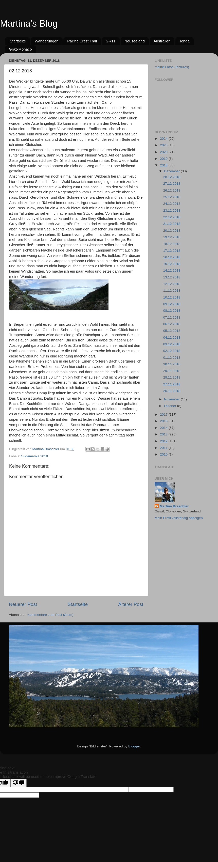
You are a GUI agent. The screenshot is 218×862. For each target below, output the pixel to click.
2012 (164, 441)
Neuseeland (134, 41)
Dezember (172, 171)
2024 (164, 138)
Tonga (184, 41)
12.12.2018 (171, 284)
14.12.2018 (171, 270)
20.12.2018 (171, 230)
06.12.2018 (171, 324)
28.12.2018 (171, 177)
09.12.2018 (171, 304)
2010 (164, 454)
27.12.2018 (171, 183)
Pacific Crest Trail (82, 41)
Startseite (18, 41)
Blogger (134, 746)
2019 (164, 159)
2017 (164, 414)
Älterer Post (130, 604)
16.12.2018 (171, 257)
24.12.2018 (171, 204)
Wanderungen (47, 41)
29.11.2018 (171, 371)
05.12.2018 (171, 331)
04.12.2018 (171, 337)
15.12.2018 (171, 264)
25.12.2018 (171, 197)
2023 (164, 145)
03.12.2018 (171, 344)
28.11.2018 (171, 377)
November (172, 399)
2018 (164, 165)
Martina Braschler (174, 506)
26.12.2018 (171, 190)
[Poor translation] (18, 783)
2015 (164, 421)
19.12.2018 (171, 237)
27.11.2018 (171, 384)
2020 (164, 152)
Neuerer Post (23, 604)
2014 (164, 428)
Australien (162, 41)
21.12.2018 (171, 224)
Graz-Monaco (20, 49)
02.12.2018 (171, 351)
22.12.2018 (171, 217)
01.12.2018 (171, 357)
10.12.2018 (171, 297)
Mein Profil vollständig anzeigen (179, 518)
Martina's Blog (29, 23)
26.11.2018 (171, 391)
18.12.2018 (171, 244)
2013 (164, 434)
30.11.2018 (171, 364)
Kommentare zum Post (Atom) (50, 615)
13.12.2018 (171, 277)
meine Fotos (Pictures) (172, 67)
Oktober (170, 406)
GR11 (111, 41)
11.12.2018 (171, 290)
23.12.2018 (171, 210)
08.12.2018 (171, 310)
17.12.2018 (171, 251)
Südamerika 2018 (34, 456)
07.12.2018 (171, 317)
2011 (164, 448)
